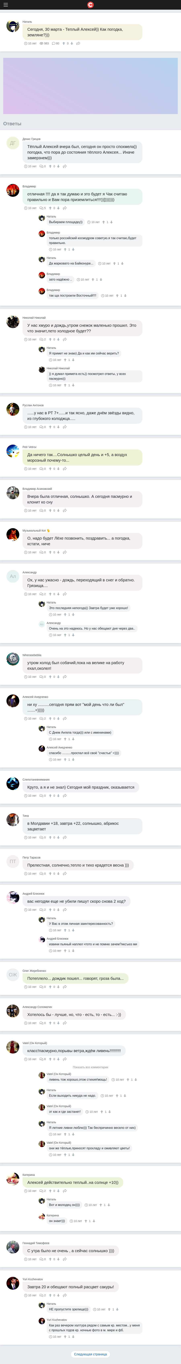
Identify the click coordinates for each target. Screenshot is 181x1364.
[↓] (71, 43)
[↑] (64, 43)
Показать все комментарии (90, 1067)
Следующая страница (90, 1354)
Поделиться (78, 43)
